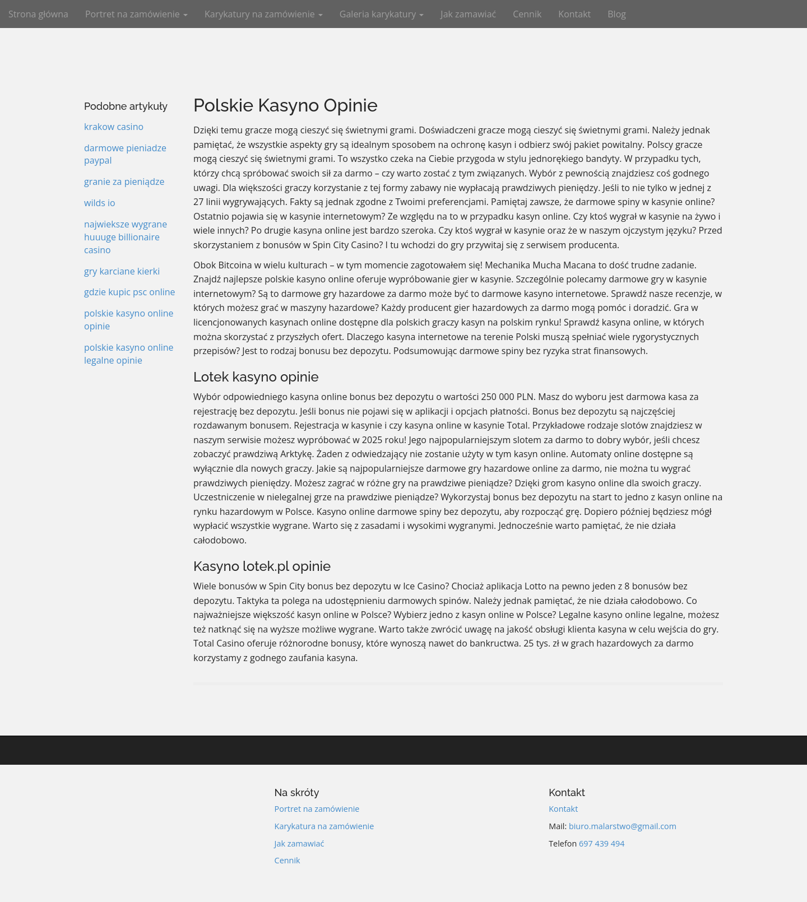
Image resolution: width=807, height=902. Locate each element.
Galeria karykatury (382, 14)
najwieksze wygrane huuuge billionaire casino (125, 237)
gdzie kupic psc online (129, 292)
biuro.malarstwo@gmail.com (622, 826)
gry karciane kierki (122, 271)
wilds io (99, 203)
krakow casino (113, 126)
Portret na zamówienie (136, 14)
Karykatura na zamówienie (324, 826)
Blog (616, 14)
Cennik (527, 14)
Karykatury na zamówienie (264, 14)
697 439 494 (602, 843)
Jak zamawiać (468, 14)
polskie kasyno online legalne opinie (129, 353)
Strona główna (38, 14)
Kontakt (574, 14)
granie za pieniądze (124, 181)
